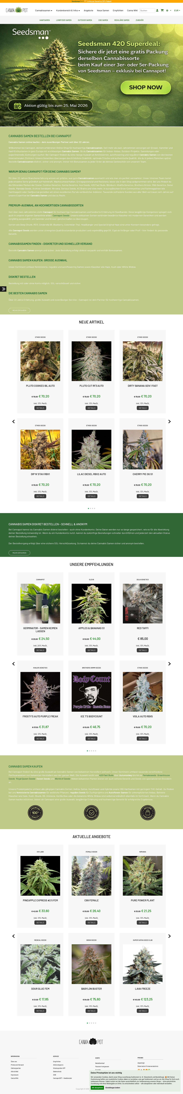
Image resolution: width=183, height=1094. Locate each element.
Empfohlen (118, 10)
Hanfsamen (45, 19)
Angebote (88, 10)
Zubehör (140, 19)
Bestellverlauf (100, 1063)
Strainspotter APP (59, 1068)
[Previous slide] (18, 421)
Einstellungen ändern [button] (112, 1088)
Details (40, 408)
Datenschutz (57, 1071)
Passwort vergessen (102, 1066)
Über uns (14, 1061)
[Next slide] (165, 421)
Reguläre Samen (121, 19)
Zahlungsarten (16, 1068)
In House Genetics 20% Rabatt (99, 1)
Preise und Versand (17, 1065)
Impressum (14, 1075)
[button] (88, 508)
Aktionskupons (58, 1065)
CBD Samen (103, 19)
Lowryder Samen (63, 19)
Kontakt (98, 1070)
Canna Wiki (132, 10)
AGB (54, 1075)
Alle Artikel (14, 1071)
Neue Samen (103, 10)
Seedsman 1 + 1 (78, 1)
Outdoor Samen (85, 19)
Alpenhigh (141, 1063)
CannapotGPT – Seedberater (62, 1078)
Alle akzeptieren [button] (97, 1088)
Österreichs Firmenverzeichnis (148, 1066)
